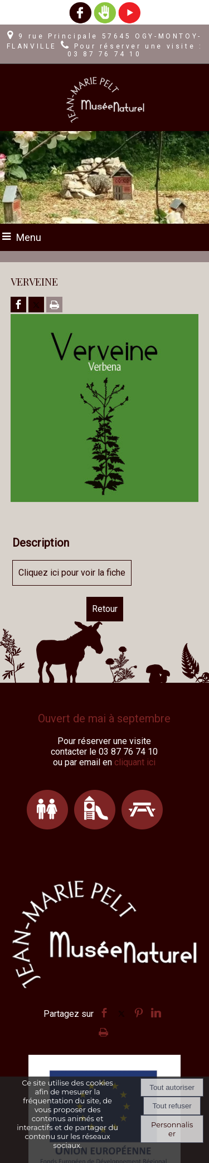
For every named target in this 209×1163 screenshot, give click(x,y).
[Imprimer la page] (54, 305)
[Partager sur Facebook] (18, 305)
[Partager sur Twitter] (36, 305)
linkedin (156, 1012)
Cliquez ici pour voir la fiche (71, 572)
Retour (105, 609)
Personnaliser (172, 1129)
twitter (121, 1012)
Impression (103, 1030)
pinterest (139, 1012)
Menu (28, 237)
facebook (104, 1012)
